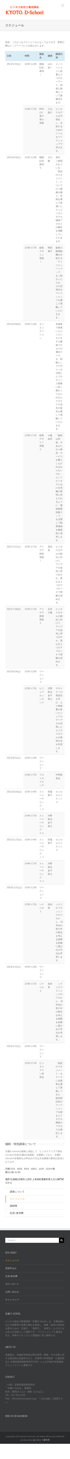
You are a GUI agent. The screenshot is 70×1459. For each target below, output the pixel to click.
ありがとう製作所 (41, 1440)
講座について (17, 1191)
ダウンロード (12, 1284)
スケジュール (17, 1198)
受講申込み (11, 1268)
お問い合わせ (12, 1291)
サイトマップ (12, 1299)
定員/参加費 (16, 1213)
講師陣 (13, 1205)
